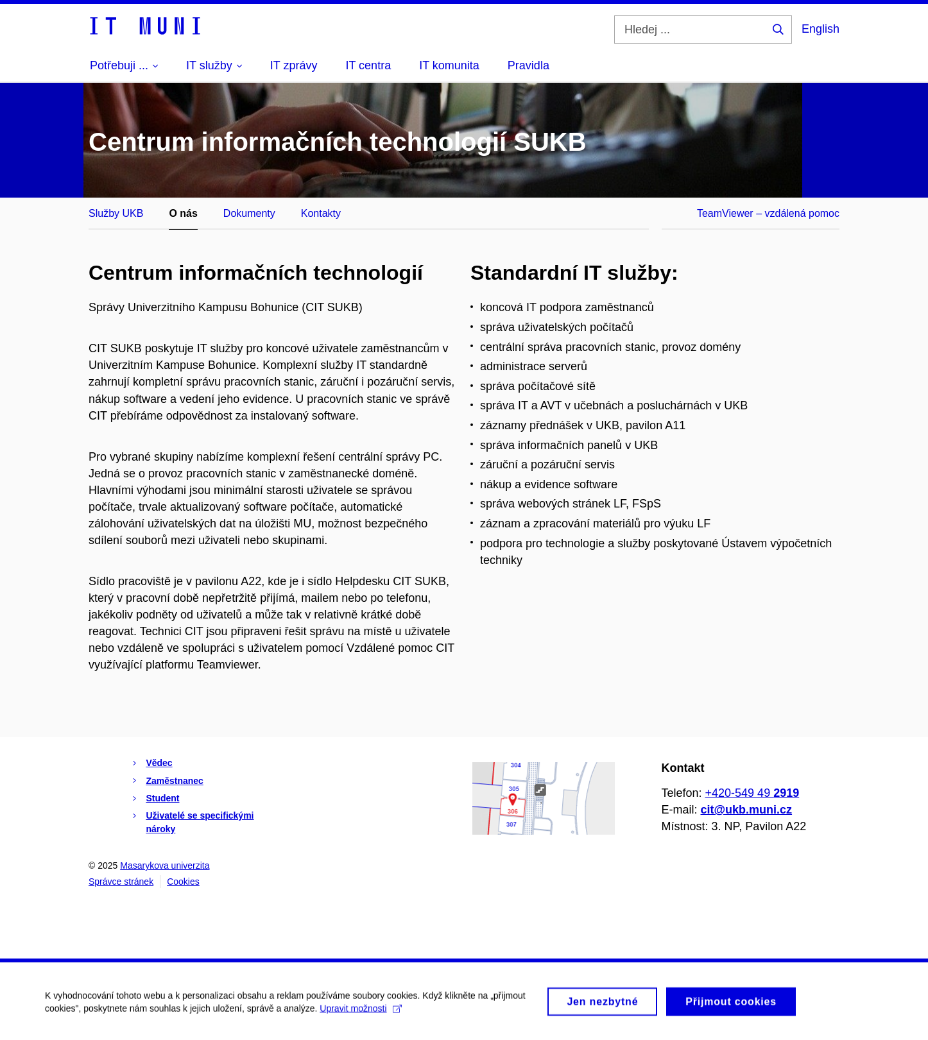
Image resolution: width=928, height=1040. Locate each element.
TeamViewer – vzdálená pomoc (768, 213)
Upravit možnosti (360, 1012)
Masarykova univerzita (164, 865)
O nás (183, 213)
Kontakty (321, 213)
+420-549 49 (752, 793)
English (820, 28)
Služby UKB (116, 213)
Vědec (159, 763)
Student (162, 798)
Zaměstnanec (174, 781)
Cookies (183, 881)
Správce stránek (121, 881)
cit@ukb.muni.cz (747, 809)
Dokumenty (249, 213)
